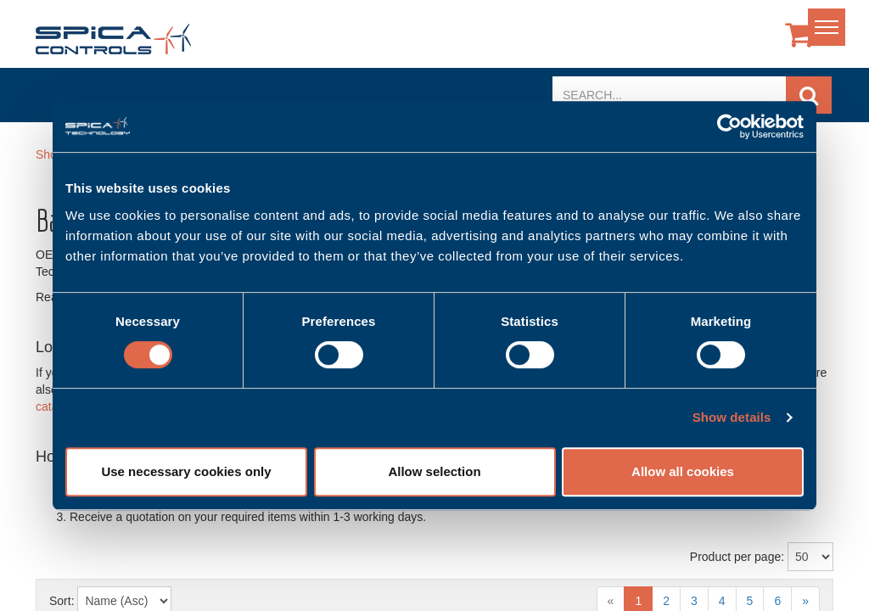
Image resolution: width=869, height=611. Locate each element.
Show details (731, 417)
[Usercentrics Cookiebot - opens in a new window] (729, 126)
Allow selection (434, 471)
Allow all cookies (682, 471)
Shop (50, 154)
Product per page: (737, 556)
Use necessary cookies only (186, 471)
